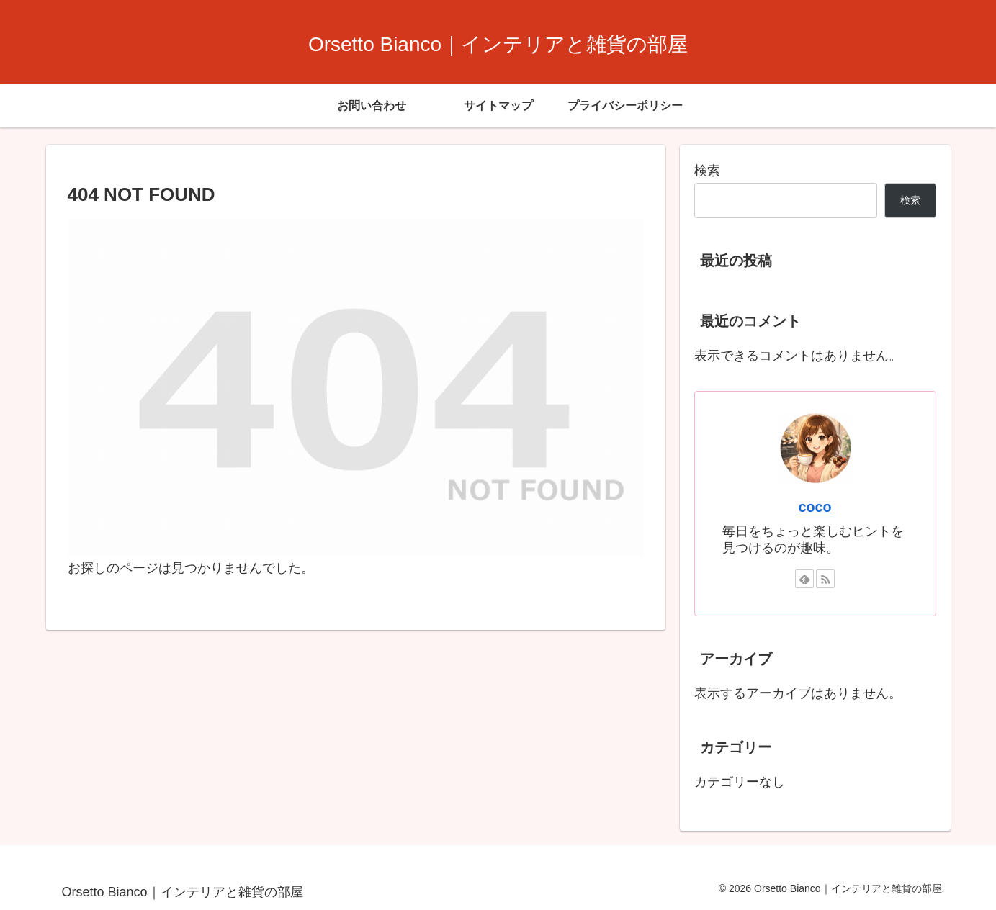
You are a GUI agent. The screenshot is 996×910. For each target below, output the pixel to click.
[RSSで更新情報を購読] (825, 578)
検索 (707, 170)
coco (814, 507)
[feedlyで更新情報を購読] (804, 578)
